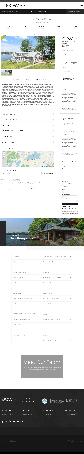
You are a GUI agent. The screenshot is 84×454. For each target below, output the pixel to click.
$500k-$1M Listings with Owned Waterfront (22, 298)
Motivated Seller (16, 256)
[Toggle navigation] (82, 5)
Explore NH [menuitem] (17, 431)
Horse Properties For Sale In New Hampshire (53, 277)
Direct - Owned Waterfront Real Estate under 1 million (55, 256)
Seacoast (43, 248)
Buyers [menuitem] (26, 431)
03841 (31, 189)
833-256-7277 (74, 1)
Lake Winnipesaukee (17, 282)
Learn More (69, 173)
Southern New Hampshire (72, 248)
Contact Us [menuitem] (78, 431)
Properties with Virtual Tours (49, 267)
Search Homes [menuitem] (7, 431)
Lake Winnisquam (47, 330)
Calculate (70, 204)
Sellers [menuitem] (34, 431)
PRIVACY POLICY (54, 445)
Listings (8, 189)
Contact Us (65, 52)
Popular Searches (18, 248)
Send (65, 105)
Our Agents (65, 54)
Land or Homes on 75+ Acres (19, 335)
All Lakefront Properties (48, 288)
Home (3, 189)
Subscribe (69, 150)
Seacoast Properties (47, 293)
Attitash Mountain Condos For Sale (20, 309)
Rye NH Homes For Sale (18, 324)
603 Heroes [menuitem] (68, 431)
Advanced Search (42, 11)
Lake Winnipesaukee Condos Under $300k (52, 319)
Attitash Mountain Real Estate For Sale (21, 319)
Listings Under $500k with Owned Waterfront (53, 303)
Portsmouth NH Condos (48, 282)
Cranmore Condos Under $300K (20, 330)
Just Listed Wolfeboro (48, 309)
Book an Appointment (74, 11)
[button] (31, 11)
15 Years (65, 186)
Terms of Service (65, 111)
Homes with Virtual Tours (18, 267)
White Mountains (55, 248)
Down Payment (66, 194)
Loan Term (65, 184)
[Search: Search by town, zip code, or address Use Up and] (15, 11)
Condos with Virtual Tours (49, 261)
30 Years (71, 184)
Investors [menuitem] (49, 431)
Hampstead (25, 189)
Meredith (45, 314)
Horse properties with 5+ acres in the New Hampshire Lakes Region (26, 314)
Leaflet (41, 166)
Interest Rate (65, 199)
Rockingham (18, 189)
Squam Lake (15, 340)
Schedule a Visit (74, 62)
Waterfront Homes (17, 293)
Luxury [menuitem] (41, 431)
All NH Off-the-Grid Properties (19, 272)
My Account (80, 1)
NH (12, 189)
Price (63, 189)
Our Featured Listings (17, 261)
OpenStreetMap (47, 166)
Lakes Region (31, 248)
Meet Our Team (42, 375)
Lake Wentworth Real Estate (19, 303)
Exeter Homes (16, 288)
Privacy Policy (73, 101)
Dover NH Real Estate (47, 335)
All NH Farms (46, 272)
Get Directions (48, 173)
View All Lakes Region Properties (50, 340)
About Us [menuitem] (58, 431)
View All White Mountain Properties (51, 298)
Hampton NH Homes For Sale (19, 277)
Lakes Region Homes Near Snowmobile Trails (53, 324)
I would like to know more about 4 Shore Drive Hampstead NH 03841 (70, 82)
